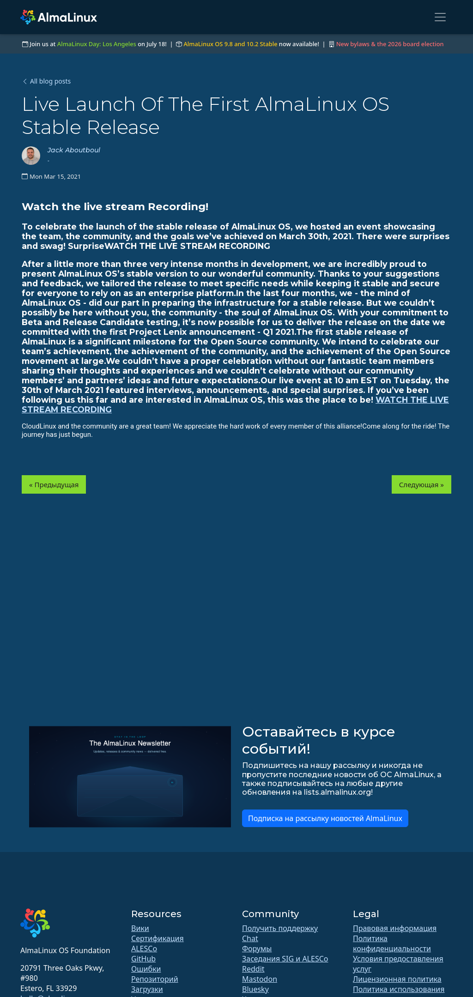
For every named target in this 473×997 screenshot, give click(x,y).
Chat (250, 938)
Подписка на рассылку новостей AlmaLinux (325, 818)
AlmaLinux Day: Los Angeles (96, 44)
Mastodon (259, 979)
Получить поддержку (280, 928)
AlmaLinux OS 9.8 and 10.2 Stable (230, 44)
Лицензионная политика (397, 979)
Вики (140, 928)
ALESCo (144, 948)
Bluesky (255, 989)
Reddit (253, 969)
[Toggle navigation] (440, 17)
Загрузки (147, 989)
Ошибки (146, 969)
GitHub (143, 959)
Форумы (257, 948)
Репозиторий (154, 979)
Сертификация (157, 938)
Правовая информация (395, 928)
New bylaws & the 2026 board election (390, 44)
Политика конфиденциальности (392, 943)
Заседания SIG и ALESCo (285, 959)
